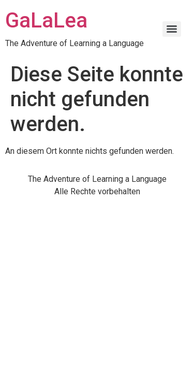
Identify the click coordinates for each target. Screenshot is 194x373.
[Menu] (171, 29)
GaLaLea (46, 20)
